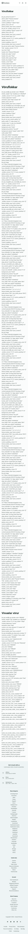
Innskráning (16, 931)
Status (14, 869)
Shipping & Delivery (14, 883)
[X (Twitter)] (10, 921)
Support (14, 889)
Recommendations (14, 890)
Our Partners (14, 900)
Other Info (13, 910)
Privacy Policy (12, 926)
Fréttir (10, 931)
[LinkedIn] (17, 921)
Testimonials (14, 871)
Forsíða (5, 926)
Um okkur (16, 928)
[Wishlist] (19, 3)
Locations (14, 902)
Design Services (14, 904)
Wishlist (14, 881)
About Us (14, 899)
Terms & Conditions (7, 928)
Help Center (14, 864)
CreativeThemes (18, 916)
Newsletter (14, 868)
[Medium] (20, 921)
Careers (14, 860)
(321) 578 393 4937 (10, 778)
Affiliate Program (14, 885)
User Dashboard (14, 879)
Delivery (14, 862)
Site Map (23, 928)
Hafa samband (20, 926)
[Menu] (25, 3)
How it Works (14, 906)
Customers (14, 908)
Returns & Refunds (14, 866)
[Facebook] (7, 921)
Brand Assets (14, 887)
